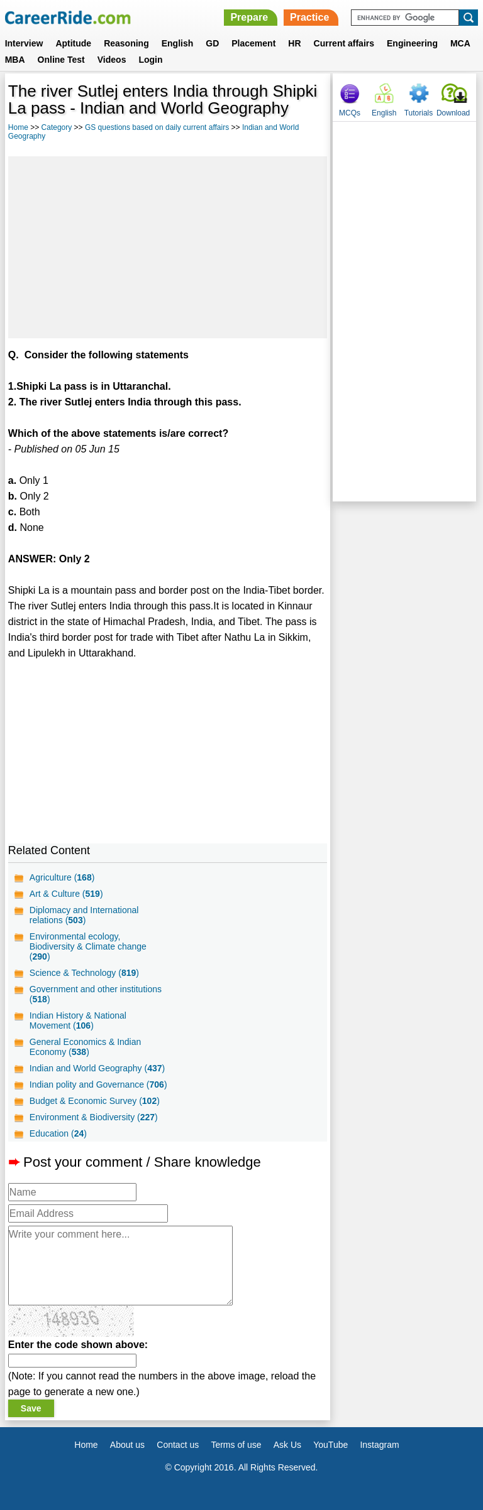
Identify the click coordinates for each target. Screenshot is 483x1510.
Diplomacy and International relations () (84, 915)
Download (453, 113)
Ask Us (287, 1445)
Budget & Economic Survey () (95, 1101)
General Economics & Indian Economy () (85, 1047)
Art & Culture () (66, 894)
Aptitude (73, 43)
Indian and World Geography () (97, 1068)
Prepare (249, 17)
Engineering (412, 43)
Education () (58, 1133)
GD (212, 43)
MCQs (349, 113)
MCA (460, 43)
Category (57, 127)
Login (150, 60)
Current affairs (344, 43)
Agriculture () (62, 877)
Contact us (178, 1445)
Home (18, 127)
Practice (309, 17)
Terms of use (236, 1445)
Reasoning (126, 43)
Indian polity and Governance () (98, 1084)
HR (294, 43)
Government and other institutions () (96, 994)
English (178, 43)
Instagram (379, 1445)
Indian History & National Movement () (78, 1020)
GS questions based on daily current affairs (157, 127)
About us (127, 1445)
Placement (253, 43)
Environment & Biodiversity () (94, 1117)
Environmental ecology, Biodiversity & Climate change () (88, 946)
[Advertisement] (167, 247)
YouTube (330, 1445)
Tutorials (418, 113)
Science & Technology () (84, 973)
